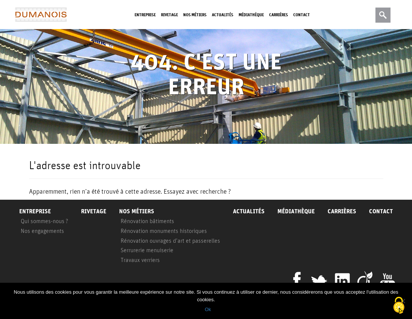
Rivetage (169, 14)
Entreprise (145, 14)
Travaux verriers (140, 259)
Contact (301, 14)
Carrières (278, 14)
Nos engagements (42, 230)
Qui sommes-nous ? (44, 220)
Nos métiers (195, 14)
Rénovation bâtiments (147, 220)
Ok (208, 309)
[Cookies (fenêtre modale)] (399, 306)
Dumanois (41, 14)
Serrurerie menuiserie (147, 250)
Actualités (222, 14)
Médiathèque (251, 14)
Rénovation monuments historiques (164, 230)
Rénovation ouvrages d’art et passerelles (170, 240)
